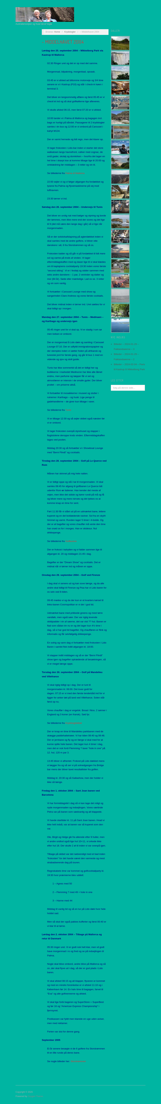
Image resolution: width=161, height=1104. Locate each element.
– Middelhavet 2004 (63, 42)
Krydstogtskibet (73, 723)
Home (57, 32)
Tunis (68, 410)
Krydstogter (70, 32)
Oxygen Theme (35, 1096)
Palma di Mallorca (74, 173)
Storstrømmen (78, 1061)
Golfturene (71, 541)
